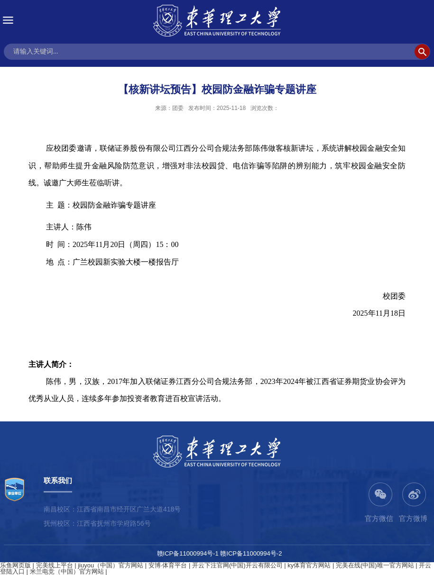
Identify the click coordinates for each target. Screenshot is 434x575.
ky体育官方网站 (309, 565)
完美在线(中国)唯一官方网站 (375, 565)
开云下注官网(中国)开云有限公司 (237, 565)
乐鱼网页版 (15, 565)
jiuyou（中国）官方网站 (110, 565)
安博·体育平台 (167, 565)
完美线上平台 (54, 565)
